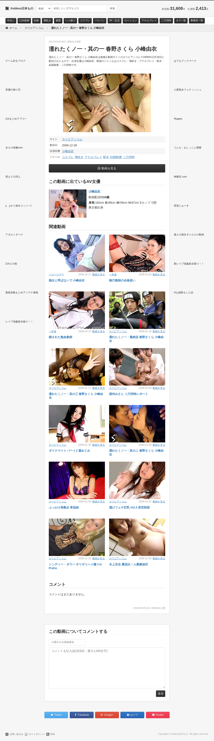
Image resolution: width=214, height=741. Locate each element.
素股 (58, 20)
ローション (130, 20)
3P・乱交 (114, 20)
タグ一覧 (181, 20)
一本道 (113, 274)
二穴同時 (166, 20)
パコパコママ (56, 274)
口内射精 (24, 20)
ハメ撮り (70, 20)
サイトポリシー (37, 734)
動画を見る (109, 168)
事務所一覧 (197, 20)
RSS (52, 734)
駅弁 (106, 157)
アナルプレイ (149, 20)
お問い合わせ (16, 734)
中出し (11, 20)
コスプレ (85, 20)
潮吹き (47, 20)
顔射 (36, 20)
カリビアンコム (72, 139)
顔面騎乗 (116, 157)
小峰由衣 (68, 151)
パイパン (100, 20)
